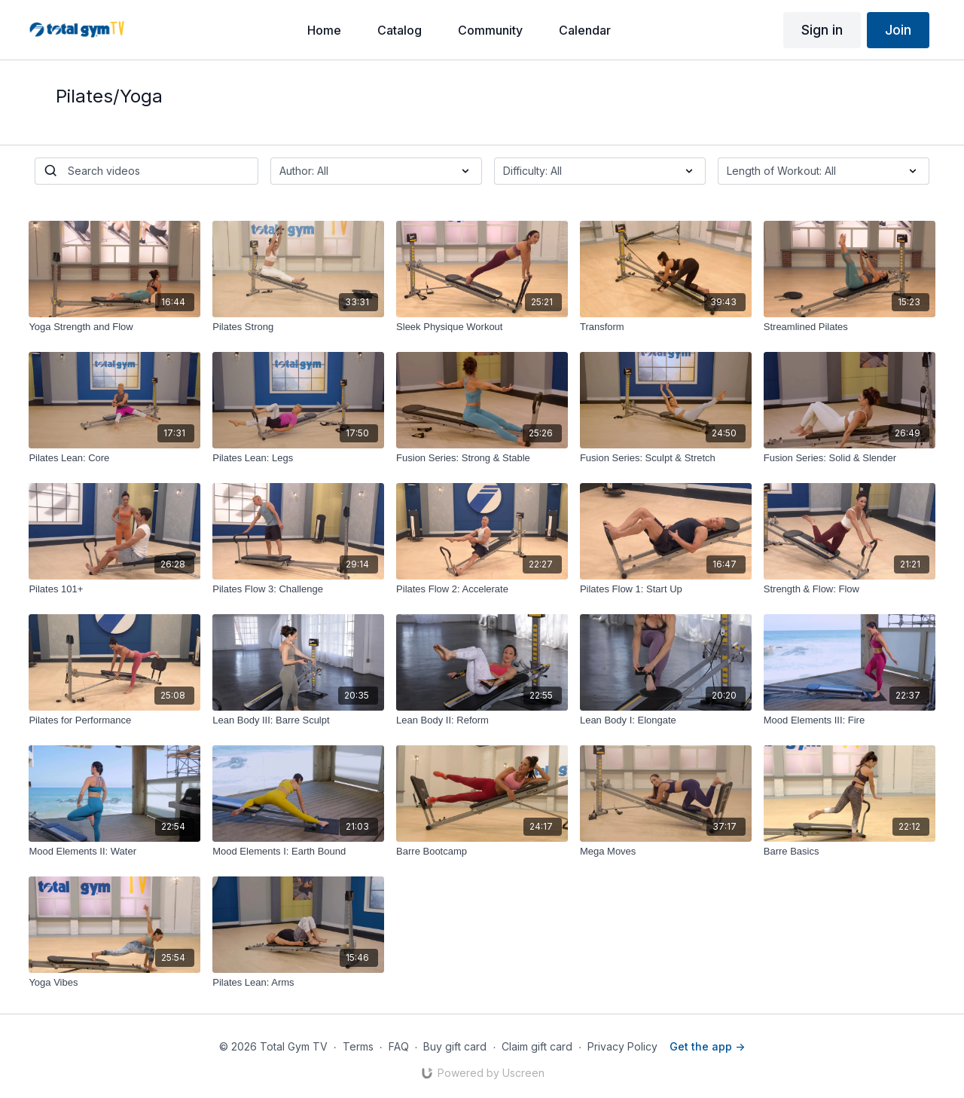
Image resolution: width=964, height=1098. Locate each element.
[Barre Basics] (849, 851)
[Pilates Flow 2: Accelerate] (482, 589)
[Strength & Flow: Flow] (849, 589)
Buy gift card (455, 1046)
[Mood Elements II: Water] (114, 851)
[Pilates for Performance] (114, 720)
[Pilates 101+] (114, 589)
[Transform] (666, 327)
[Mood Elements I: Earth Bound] (298, 851)
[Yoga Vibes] (114, 982)
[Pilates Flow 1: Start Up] (666, 589)
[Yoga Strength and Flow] (114, 327)
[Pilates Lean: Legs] (298, 458)
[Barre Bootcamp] (482, 851)
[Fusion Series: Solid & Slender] (849, 458)
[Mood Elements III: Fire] (849, 720)
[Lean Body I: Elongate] (666, 720)
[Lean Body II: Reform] (482, 720)
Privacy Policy (622, 1046)
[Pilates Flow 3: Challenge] (298, 589)
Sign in (822, 30)
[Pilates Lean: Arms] (298, 982)
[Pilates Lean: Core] (114, 458)
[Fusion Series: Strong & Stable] (482, 458)
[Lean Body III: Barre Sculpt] (298, 720)
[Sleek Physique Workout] (482, 327)
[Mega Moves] (666, 851)
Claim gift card (537, 1046)
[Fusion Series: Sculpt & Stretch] (666, 458)
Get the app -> (707, 1046)
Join (898, 30)
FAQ (399, 1046)
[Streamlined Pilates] (849, 327)
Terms (358, 1046)
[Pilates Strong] (298, 327)
